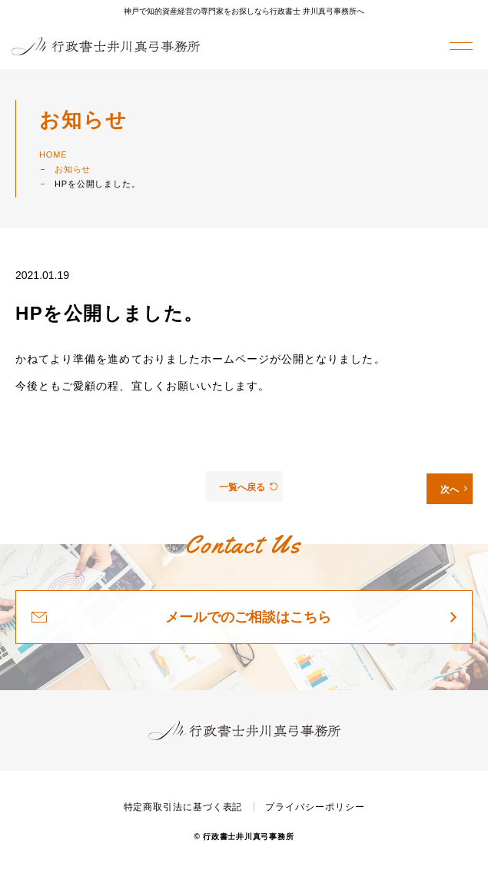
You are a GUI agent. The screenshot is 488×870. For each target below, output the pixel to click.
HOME (53, 154)
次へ (453, 489)
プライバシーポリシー (314, 807)
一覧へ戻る (248, 487)
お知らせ (73, 169)
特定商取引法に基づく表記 (183, 807)
